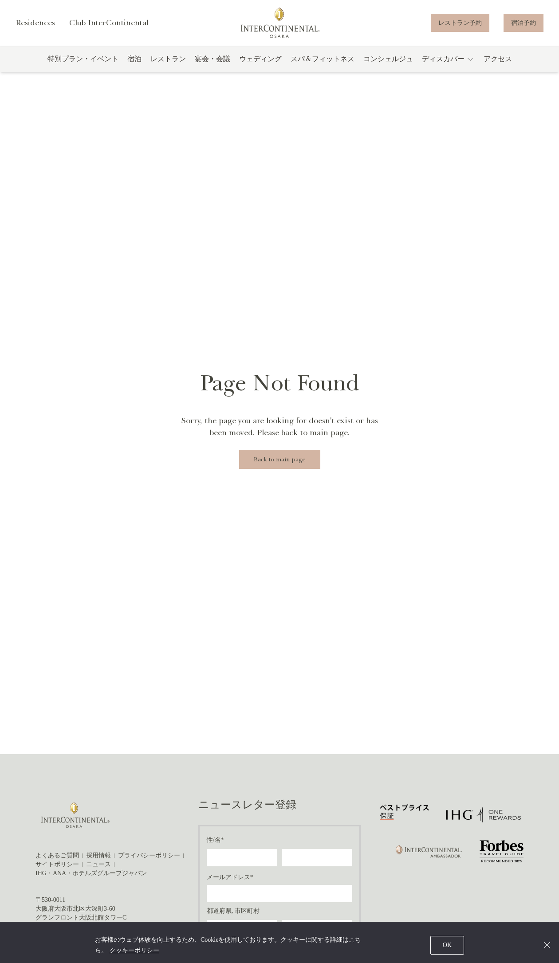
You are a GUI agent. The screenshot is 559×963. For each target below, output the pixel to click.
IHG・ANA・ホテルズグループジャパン (91, 873)
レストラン (168, 66)
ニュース (98, 864)
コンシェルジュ (388, 66)
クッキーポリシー (134, 950)
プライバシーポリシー (149, 855)
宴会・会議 (212, 66)
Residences (35, 26)
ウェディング (260, 66)
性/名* (215, 840)
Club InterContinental (110, 26)
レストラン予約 (460, 26)
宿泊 (134, 66)
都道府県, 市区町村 (233, 911)
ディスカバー (448, 67)
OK (447, 945)
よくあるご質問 (57, 855)
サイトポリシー (57, 864)
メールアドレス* (230, 877)
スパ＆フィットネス (322, 66)
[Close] (546, 945)
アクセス (498, 66)
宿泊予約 (523, 26)
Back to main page (280, 459)
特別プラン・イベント (82, 66)
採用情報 (98, 855)
